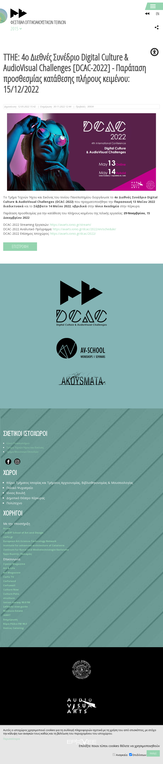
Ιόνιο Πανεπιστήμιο (18, 443)
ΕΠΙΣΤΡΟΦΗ (20, 246)
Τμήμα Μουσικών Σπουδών (22, 451)
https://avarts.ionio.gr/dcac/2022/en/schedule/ (84, 229)
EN (157, 13)
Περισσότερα (11, 739)
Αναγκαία (121, 755)
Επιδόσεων (139, 755)
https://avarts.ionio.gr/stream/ (70, 225)
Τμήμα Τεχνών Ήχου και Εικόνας (25, 447)
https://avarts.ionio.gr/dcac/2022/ (73, 234)
